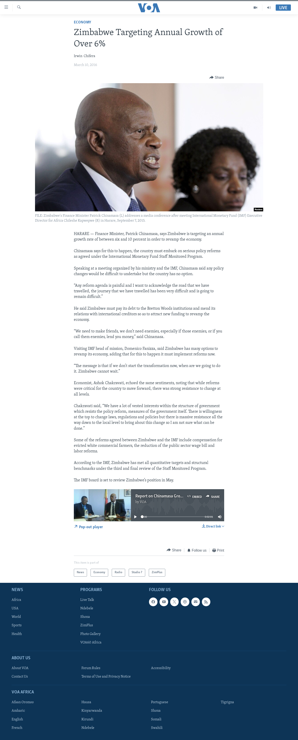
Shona (85, 617)
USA (15, 608)
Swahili (157, 728)
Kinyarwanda (91, 711)
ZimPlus (86, 625)
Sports (17, 625)
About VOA (20, 668)
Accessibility (161, 668)
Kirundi (87, 719)
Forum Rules (90, 668)
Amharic (18, 711)
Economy (82, 22)
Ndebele (86, 608)
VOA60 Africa (90, 642)
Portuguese (159, 702)
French (17, 728)
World (16, 617)
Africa (16, 600)
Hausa (86, 702)
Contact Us (20, 676)
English (17, 719)
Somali (156, 719)
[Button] (216, 77)
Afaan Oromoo (23, 702)
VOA (143, 502)
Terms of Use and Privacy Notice (106, 676)
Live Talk (87, 600)
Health (17, 634)
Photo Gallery (90, 634)
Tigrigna (227, 702)
